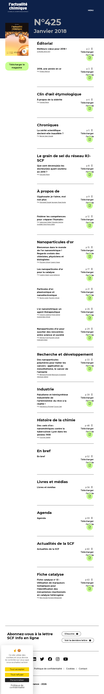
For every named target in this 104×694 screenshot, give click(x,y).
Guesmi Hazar (55, 262)
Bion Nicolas (44, 597)
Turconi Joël (58, 406)
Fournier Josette (45, 437)
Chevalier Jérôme (57, 222)
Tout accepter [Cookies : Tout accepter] (17, 669)
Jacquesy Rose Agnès (58, 202)
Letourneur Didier (45, 222)
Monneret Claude (45, 202)
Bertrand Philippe (46, 375)
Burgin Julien (44, 298)
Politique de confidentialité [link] (17, 686)
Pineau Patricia (45, 71)
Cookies (70, 668)
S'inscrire (69, 634)
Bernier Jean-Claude (46, 136)
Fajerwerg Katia (42, 340)
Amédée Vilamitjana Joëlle (46, 224)
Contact (83, 668)
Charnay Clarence (45, 315)
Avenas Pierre (44, 102)
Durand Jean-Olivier (43, 317)
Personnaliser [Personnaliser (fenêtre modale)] (17, 680)
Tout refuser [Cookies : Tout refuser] (17, 674)
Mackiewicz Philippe (47, 406)
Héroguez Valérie (42, 377)
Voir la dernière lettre (76, 640)
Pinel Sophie (56, 315)
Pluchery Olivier (45, 262)
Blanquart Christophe (59, 375)
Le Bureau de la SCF (43, 51)
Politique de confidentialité (48, 668)
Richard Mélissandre (55, 597)
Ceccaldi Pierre (45, 174)
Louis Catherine (55, 275)
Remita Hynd (44, 338)
